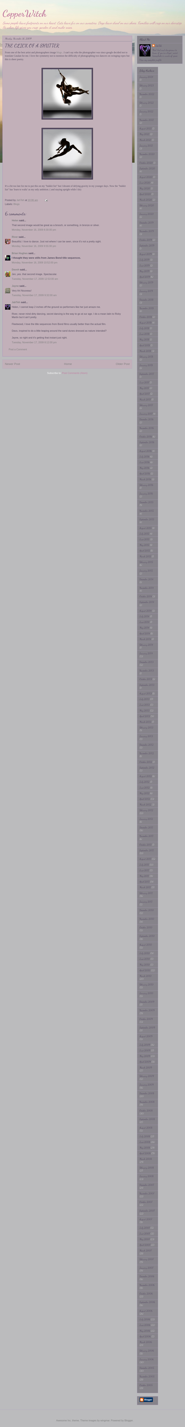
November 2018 (146, 308)
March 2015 (145, 556)
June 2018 (144, 333)
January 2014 (146, 653)
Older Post (123, 364)
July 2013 (144, 699)
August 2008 (145, 1127)
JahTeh (16, 302)
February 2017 (146, 405)
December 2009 (146, 1001)
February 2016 (146, 485)
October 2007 (145, 1202)
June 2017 (144, 382)
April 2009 (145, 1061)
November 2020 (147, 154)
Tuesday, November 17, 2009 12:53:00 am (35, 279)
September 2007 (147, 1210)
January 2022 (146, 111)
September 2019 (146, 245)
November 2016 (146, 428)
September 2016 (146, 442)
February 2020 (146, 205)
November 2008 (146, 1101)
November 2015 (146, 510)
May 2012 (144, 793)
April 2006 (145, 1336)
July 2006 (144, 1319)
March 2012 (145, 804)
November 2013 (146, 670)
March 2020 (145, 199)
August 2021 (145, 128)
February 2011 (146, 893)
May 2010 (144, 964)
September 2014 (146, 602)
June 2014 (144, 622)
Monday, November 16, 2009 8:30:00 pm (34, 229)
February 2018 (146, 356)
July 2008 (144, 1136)
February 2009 (146, 1076)
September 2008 (147, 1119)
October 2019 (145, 239)
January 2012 (146, 818)
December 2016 (146, 419)
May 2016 (144, 467)
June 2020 (144, 182)
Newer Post (12, 364)
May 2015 (144, 544)
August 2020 (145, 177)
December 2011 (146, 827)
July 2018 (144, 328)
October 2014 (145, 596)
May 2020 (144, 188)
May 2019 (144, 271)
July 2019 (144, 259)
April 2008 (145, 1153)
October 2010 (145, 927)
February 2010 (146, 984)
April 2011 (144, 881)
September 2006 (147, 1302)
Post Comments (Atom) (74, 373)
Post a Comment (18, 349)
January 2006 (146, 1359)
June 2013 (144, 704)
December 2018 (146, 299)
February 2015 (146, 562)
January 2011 (145, 901)
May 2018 (144, 339)
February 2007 (146, 1259)
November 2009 (147, 1010)
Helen (15, 220)
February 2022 (146, 102)
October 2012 (145, 762)
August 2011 (145, 858)
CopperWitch (24, 13)
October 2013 (145, 679)
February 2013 (146, 727)
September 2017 (146, 373)
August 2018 (145, 322)
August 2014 (145, 610)
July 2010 (144, 953)
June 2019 (144, 265)
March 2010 (145, 975)
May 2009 (144, 1056)
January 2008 (146, 1176)
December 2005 (146, 1367)
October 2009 (146, 1019)
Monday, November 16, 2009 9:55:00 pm (34, 246)
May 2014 (144, 627)
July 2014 (144, 616)
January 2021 (146, 145)
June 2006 (144, 1325)
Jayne (15, 286)
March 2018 (145, 351)
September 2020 (147, 168)
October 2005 (146, 1385)
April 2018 (144, 345)
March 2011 (145, 887)
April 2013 (144, 716)
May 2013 (144, 710)
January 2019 (146, 291)
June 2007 (144, 1233)
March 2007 (145, 1250)
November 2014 (146, 587)
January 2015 (146, 570)
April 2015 (144, 550)
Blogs (16, 204)
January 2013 (146, 736)
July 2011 (144, 864)
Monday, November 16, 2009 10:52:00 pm (34, 262)
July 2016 (144, 456)
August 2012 (145, 776)
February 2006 (146, 1350)
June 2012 (144, 787)
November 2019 (146, 231)
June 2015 (144, 539)
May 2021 (144, 134)
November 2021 (146, 119)
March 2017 (145, 399)
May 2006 (144, 1330)
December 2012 (146, 744)
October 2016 (145, 436)
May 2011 (144, 876)
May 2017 (144, 388)
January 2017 (145, 413)
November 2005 (146, 1376)
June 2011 (144, 870)
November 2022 (146, 94)
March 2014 (145, 639)
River (15, 237)
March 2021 (145, 139)
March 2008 (145, 1158)
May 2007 (144, 1239)
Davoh (15, 269)
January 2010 (146, 993)
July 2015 (144, 533)
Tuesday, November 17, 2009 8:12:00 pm (34, 342)
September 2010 (147, 935)
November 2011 (146, 836)
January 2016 (146, 493)
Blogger (128, 1420)
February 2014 (146, 644)
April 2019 (144, 276)
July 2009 (144, 1044)
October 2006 (146, 1293)
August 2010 (145, 944)
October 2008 (146, 1110)
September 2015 (146, 519)
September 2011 (146, 850)
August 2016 (145, 450)
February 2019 (146, 282)
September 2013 (146, 684)
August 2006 (145, 1310)
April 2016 (144, 473)
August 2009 (145, 1036)
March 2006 (145, 1342)
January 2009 (146, 1084)
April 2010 (144, 970)
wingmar (105, 1420)
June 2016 (144, 462)
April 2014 (144, 633)
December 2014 (146, 579)
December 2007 (146, 1184)
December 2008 (146, 1093)
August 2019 (145, 254)
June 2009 (144, 1050)
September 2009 (147, 1027)
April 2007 (144, 1244)
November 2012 (146, 753)
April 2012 (144, 798)
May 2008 (144, 1147)
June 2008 (144, 1142)
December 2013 (146, 662)
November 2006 (147, 1285)
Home (68, 364)
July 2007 (144, 1227)
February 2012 (146, 810)
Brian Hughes (20, 253)
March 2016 (145, 479)
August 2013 (145, 693)
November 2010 (146, 918)
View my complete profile (150, 59)
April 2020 (145, 194)
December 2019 (146, 222)
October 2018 (145, 316)
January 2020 (146, 213)
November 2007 (146, 1193)
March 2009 (145, 1067)
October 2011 (145, 844)
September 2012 (146, 767)
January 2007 (146, 1267)
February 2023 (146, 85)
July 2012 (144, 781)
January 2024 (146, 76)
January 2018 (146, 365)
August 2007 (145, 1219)
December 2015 (146, 502)
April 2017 (144, 393)
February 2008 (146, 1167)
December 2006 (146, 1276)
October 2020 (146, 162)
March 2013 (145, 721)
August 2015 (145, 528)
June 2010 (144, 958)
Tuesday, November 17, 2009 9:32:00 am (34, 295)
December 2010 (146, 910)
